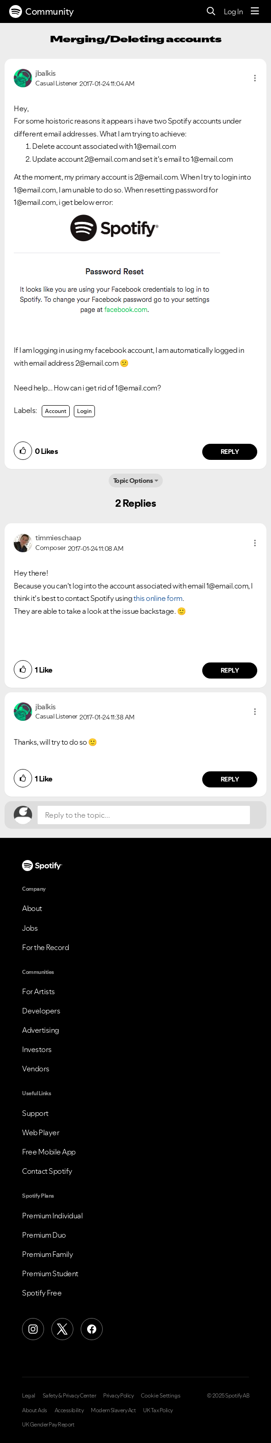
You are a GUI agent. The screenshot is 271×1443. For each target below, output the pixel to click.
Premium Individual (52, 1216)
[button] (255, 78)
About (32, 908)
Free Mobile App (49, 1152)
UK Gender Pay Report (48, 1424)
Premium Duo (44, 1235)
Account (55, 411)
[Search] (211, 11)
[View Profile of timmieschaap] (58, 537)
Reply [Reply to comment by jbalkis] (230, 451)
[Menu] (255, 11)
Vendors (36, 1069)
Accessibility (69, 1410)
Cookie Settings (161, 1395)
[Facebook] (92, 1329)
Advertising (40, 1030)
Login (84, 411)
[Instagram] (33, 1329)
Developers (41, 1011)
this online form (158, 598)
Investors (37, 1049)
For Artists (38, 991)
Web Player (40, 1132)
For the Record (45, 947)
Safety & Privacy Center (69, 1395)
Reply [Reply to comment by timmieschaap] (230, 670)
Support (35, 1113)
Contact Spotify (47, 1171)
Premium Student (50, 1273)
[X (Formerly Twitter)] (62, 1329)
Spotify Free (41, 1293)
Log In (233, 11)
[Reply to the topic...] (144, 815)
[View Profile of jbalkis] (45, 73)
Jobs (30, 928)
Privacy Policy (118, 1395)
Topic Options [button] (133, 480)
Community (41, 11)
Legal (28, 1395)
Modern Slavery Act (113, 1410)
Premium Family (47, 1254)
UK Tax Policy (158, 1410)
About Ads (34, 1410)
